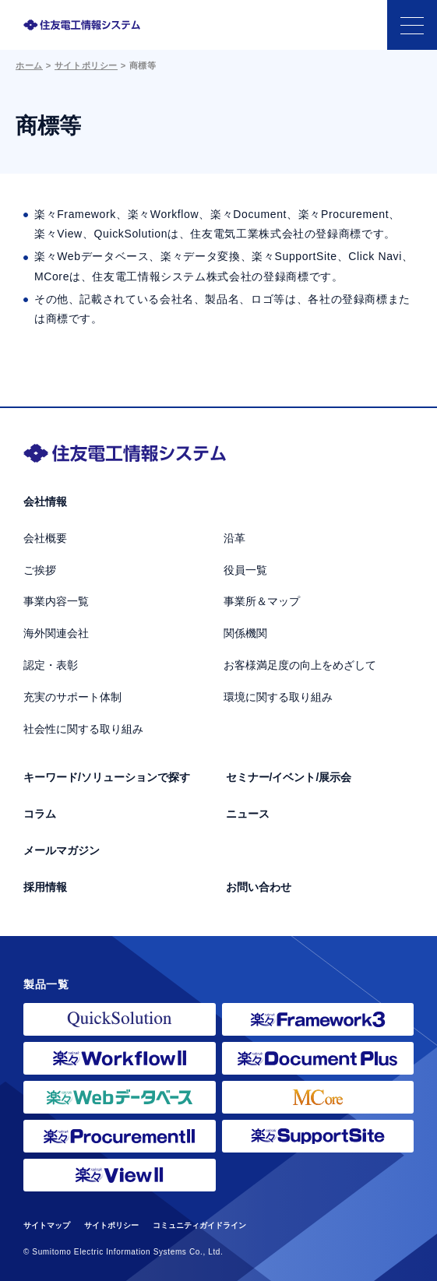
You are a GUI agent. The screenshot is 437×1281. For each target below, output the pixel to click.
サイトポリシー (86, 65)
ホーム (29, 65)
